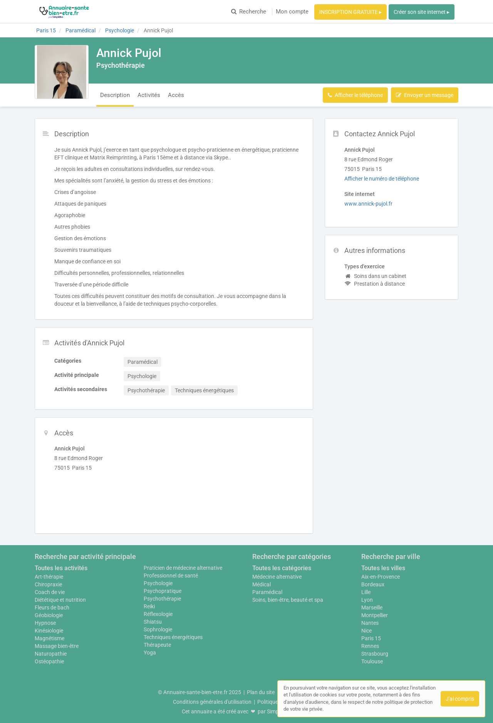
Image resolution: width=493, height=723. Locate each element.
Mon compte (292, 11)
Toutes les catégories (281, 568)
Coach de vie (50, 592)
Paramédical (267, 592)
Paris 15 (371, 638)
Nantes (370, 623)
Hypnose (45, 623)
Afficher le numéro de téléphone (381, 179)
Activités (149, 95)
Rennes (370, 646)
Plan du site (261, 692)
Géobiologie (49, 615)
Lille (366, 592)
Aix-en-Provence (380, 577)
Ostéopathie (49, 661)
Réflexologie (158, 614)
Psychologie (158, 583)
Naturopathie (51, 654)
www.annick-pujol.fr (368, 204)
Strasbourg (374, 654)
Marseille (371, 607)
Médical (261, 584)
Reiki (149, 606)
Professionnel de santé (171, 575)
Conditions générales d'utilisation (212, 702)
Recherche (248, 11)
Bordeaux (372, 584)
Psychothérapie (162, 599)
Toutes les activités (61, 568)
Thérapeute (157, 645)
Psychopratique (162, 591)
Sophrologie (158, 629)
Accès (176, 95)
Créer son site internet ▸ (421, 12)
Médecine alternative (277, 577)
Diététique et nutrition (60, 600)
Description (115, 95)
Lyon (367, 600)
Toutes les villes (383, 568)
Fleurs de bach (52, 607)
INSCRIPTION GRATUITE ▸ (350, 12)
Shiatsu (153, 622)
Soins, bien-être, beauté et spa (287, 600)
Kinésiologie (49, 631)
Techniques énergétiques (173, 637)
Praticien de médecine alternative (183, 568)
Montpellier (374, 615)
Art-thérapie (49, 577)
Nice (366, 631)
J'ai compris (460, 699)
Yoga (150, 652)
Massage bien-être (57, 646)
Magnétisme (49, 638)
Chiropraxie (48, 584)
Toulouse (372, 661)
